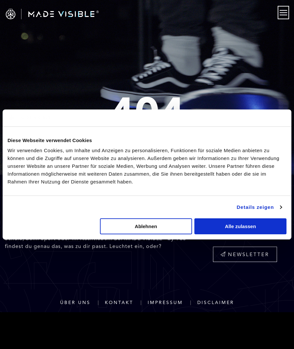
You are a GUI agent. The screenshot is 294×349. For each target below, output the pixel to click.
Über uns (75, 302)
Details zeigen (255, 207)
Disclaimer (215, 302)
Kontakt (119, 302)
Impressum (165, 302)
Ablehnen (146, 226)
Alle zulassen (240, 226)
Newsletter (244, 254)
